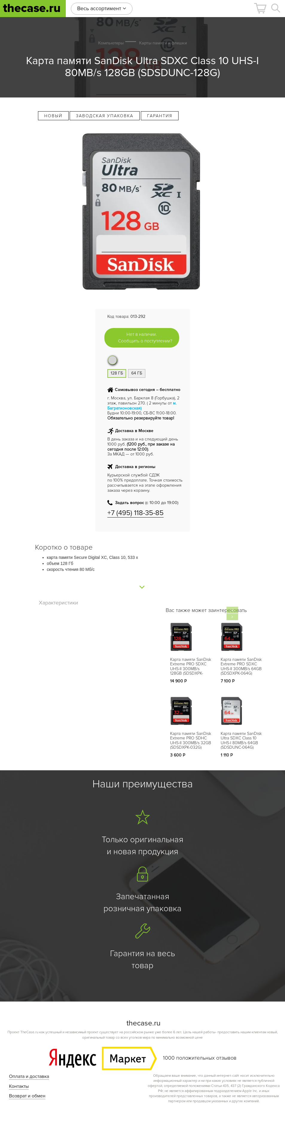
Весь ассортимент (101, 8)
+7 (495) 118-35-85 (135, 513)
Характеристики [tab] (58, 602)
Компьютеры (111, 42)
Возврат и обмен (27, 1096)
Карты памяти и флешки (163, 42)
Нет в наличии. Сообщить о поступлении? (145, 337)
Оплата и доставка (29, 1076)
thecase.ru (32, 8)
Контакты (19, 1086)
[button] (260, 8)
